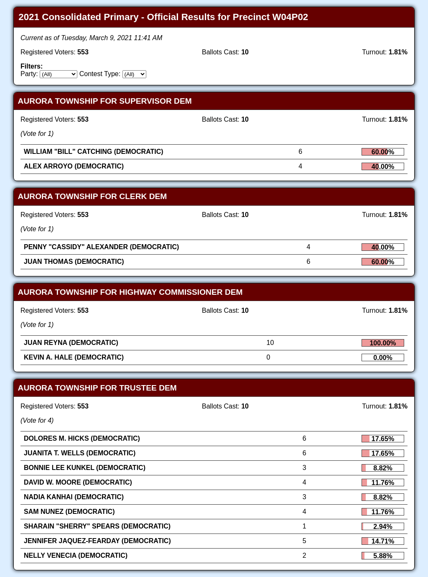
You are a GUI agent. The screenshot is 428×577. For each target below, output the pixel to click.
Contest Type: (99, 73)
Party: (29, 73)
